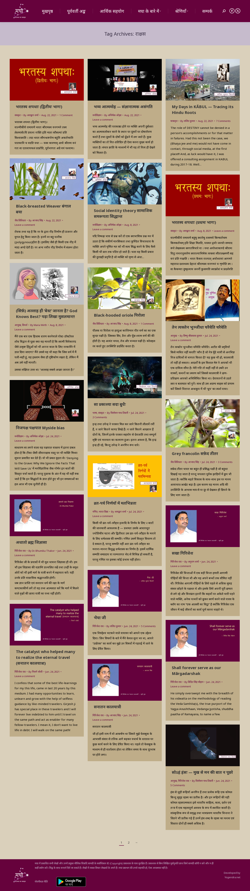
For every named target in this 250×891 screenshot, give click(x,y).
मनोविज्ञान (97, 115)
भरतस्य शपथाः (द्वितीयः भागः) (39, 106)
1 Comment (66, 115)
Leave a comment (103, 119)
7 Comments (223, 121)
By (30, 115)
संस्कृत (18, 115)
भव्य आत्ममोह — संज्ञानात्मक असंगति (123, 106)
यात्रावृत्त (173, 121)
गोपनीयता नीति (41, 881)
